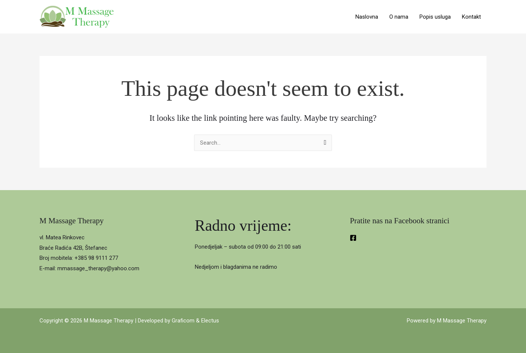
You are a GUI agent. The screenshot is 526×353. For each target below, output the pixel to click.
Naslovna (366, 16)
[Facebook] (353, 237)
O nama (398, 16)
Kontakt (471, 16)
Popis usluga (435, 16)
